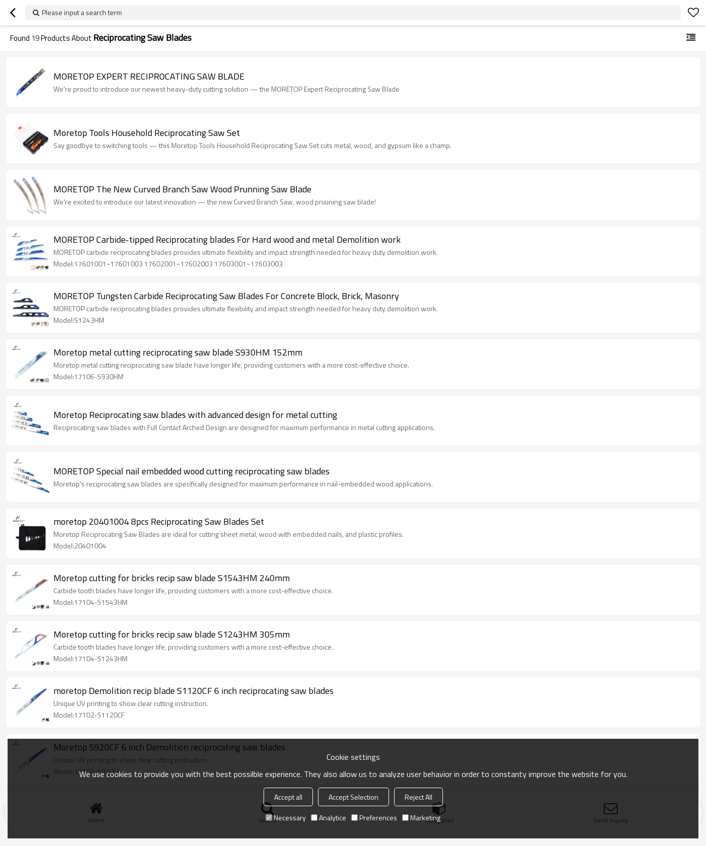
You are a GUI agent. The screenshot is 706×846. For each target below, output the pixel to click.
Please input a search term (82, 12)
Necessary (286, 817)
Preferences (374, 817)
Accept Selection (353, 797)
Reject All (418, 797)
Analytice (328, 817)
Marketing (421, 817)
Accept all (288, 797)
